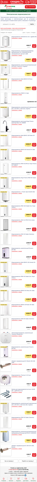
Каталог (11, 479)
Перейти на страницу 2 (28, 461)
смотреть (28, 10)
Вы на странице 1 (9, 461)
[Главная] (9, 6)
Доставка (25, 479)
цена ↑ (24, 32)
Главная (3, 479)
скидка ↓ (34, 32)
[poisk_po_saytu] (15, 24)
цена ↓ (29, 32)
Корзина (18, 479)
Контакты (33, 479)
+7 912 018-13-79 (13, 469)
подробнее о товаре (17, 38)
